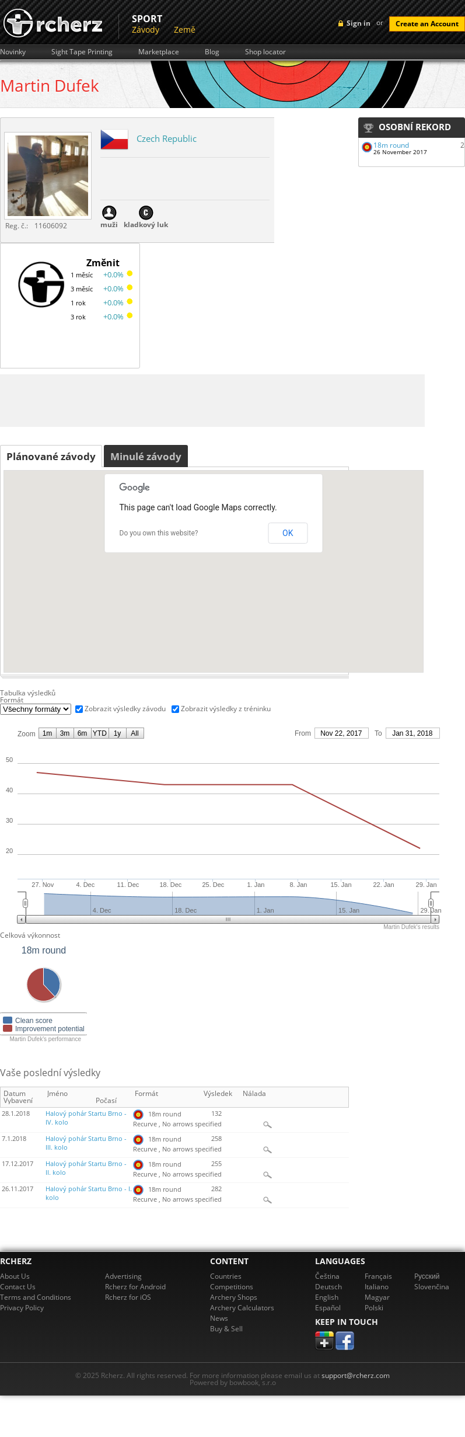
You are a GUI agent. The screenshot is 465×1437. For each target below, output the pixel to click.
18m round (391, 145)
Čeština (327, 1276)
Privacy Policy (22, 1308)
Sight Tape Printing (82, 51)
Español (328, 1308)
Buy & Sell (226, 1329)
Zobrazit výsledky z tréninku (226, 709)
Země (184, 29)
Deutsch (328, 1287)
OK (287, 533)
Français (378, 1276)
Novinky (13, 51)
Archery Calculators (242, 1308)
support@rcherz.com (355, 1375)
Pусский (427, 1276)
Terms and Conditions (35, 1297)
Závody (145, 29)
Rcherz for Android (135, 1287)
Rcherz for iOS (128, 1297)
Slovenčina (431, 1287)
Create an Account (427, 24)
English (326, 1297)
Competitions (231, 1287)
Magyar (377, 1297)
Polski (374, 1308)
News (219, 1318)
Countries (226, 1276)
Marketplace (158, 51)
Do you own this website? (159, 533)
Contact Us (18, 1287)
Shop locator (265, 51)
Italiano (377, 1287)
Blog (212, 51)
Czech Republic (167, 138)
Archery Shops (233, 1297)
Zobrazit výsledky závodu (125, 709)
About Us (15, 1276)
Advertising (123, 1276)
